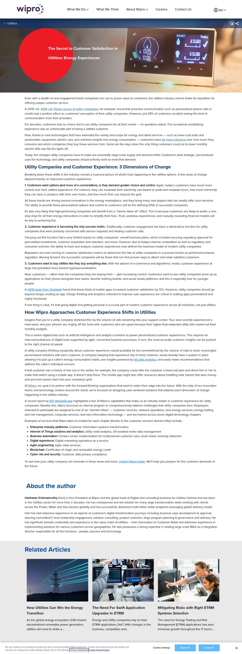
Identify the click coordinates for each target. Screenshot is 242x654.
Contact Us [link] (183, 9)
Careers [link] (161, 9)
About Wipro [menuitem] (137, 9)
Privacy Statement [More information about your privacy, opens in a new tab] (79, 650)
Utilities (12, 23)
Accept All (209, 648)
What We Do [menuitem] (78, 9)
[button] (231, 23)
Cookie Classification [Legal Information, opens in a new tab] (99, 650)
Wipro (32, 385)
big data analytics (145, 359)
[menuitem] (220, 10)
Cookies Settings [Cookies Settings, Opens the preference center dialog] (161, 648)
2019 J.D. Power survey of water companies (69, 109)
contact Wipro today (132, 461)
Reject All (185, 648)
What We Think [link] (107, 9)
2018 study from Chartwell (45, 289)
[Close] (236, 648)
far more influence (174, 139)
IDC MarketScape (61, 401)
